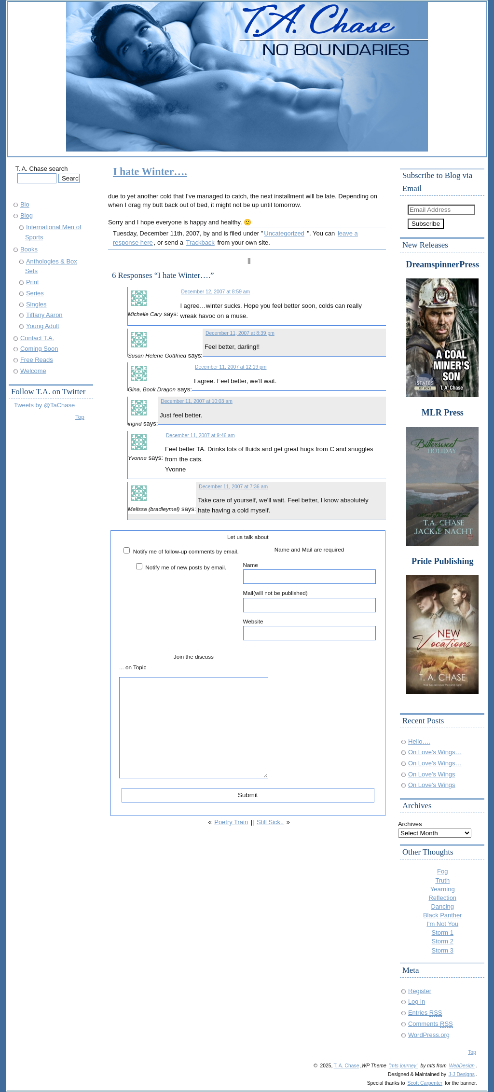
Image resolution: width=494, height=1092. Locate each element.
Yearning (442, 889)
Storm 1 (442, 932)
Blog (26, 215)
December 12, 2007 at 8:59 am (215, 291)
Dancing (442, 906)
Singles (36, 304)
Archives (410, 824)
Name (309, 573)
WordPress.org (429, 1034)
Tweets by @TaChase (44, 405)
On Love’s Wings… (435, 752)
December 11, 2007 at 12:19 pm (231, 367)
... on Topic (132, 667)
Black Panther (442, 915)
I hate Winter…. (150, 172)
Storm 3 (442, 950)
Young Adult (42, 326)
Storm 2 (442, 941)
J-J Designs (462, 1074)
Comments (430, 1023)
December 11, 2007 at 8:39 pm (240, 333)
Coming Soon (39, 348)
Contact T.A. (37, 338)
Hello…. (419, 741)
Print (32, 282)
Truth (442, 880)
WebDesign (461, 1065)
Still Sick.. (270, 822)
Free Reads (36, 359)
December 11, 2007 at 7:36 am (233, 486)
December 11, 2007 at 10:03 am (197, 401)
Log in (416, 1001)
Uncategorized (284, 233)
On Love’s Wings (431, 774)
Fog (442, 871)
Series (35, 293)
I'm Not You (442, 923)
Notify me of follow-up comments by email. (186, 551)
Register (419, 991)
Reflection (442, 897)
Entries (425, 1012)
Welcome (33, 370)
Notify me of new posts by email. (185, 567)
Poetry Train (231, 822)
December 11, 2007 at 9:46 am (200, 435)
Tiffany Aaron (44, 314)
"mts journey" (403, 1065)
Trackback (200, 242)
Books (29, 249)
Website (309, 629)
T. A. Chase (346, 1065)
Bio (24, 204)
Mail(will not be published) (309, 601)
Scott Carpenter (424, 1083)
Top (79, 417)
